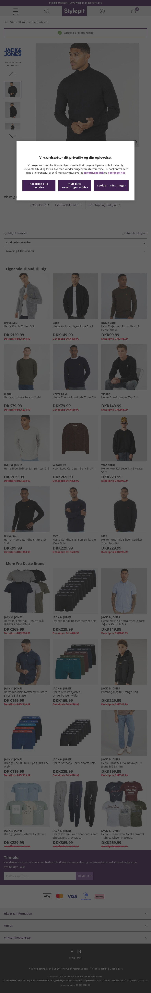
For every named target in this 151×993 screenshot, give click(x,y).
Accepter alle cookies (39, 185)
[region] (75, 170)
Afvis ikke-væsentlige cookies (75, 185)
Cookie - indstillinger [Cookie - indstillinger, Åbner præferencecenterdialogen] (111, 185)
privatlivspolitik (94, 172)
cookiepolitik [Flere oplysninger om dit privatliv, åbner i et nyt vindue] (116, 172)
